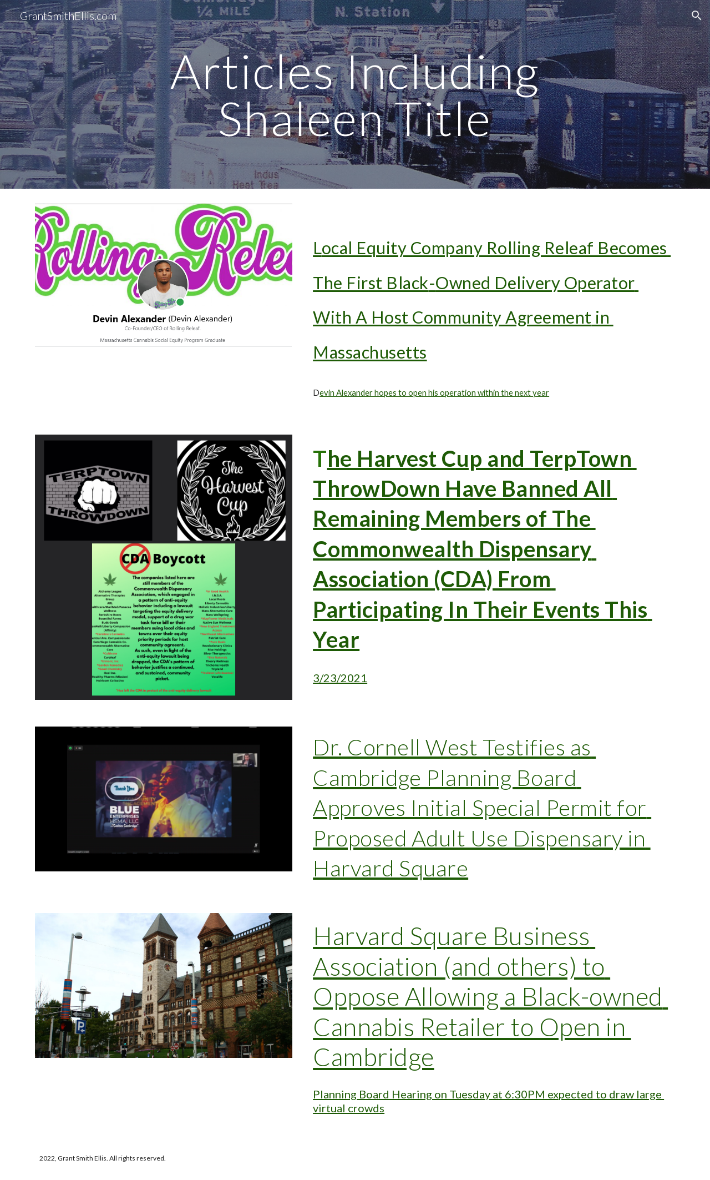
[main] (355, 95)
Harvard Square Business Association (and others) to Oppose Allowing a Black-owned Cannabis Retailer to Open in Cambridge (490, 996)
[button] (696, 15)
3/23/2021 (340, 677)
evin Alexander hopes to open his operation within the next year (434, 392)
